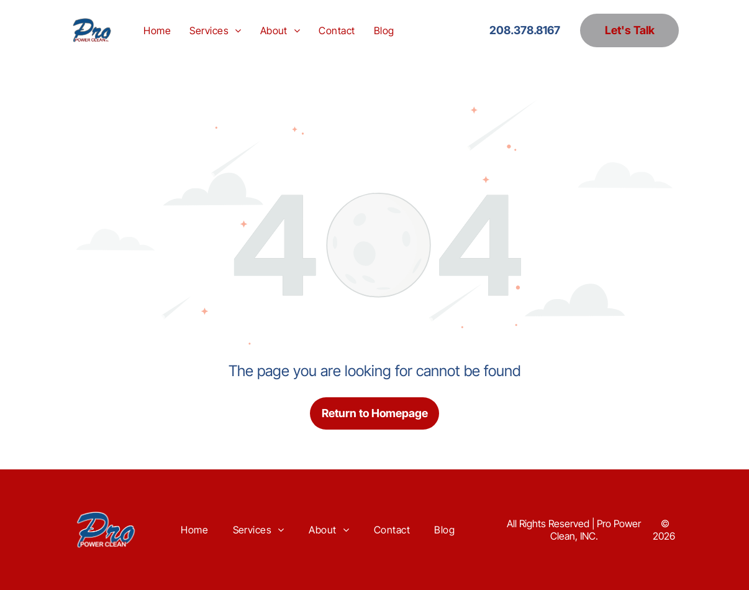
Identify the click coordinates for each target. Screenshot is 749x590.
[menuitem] (157, 30)
